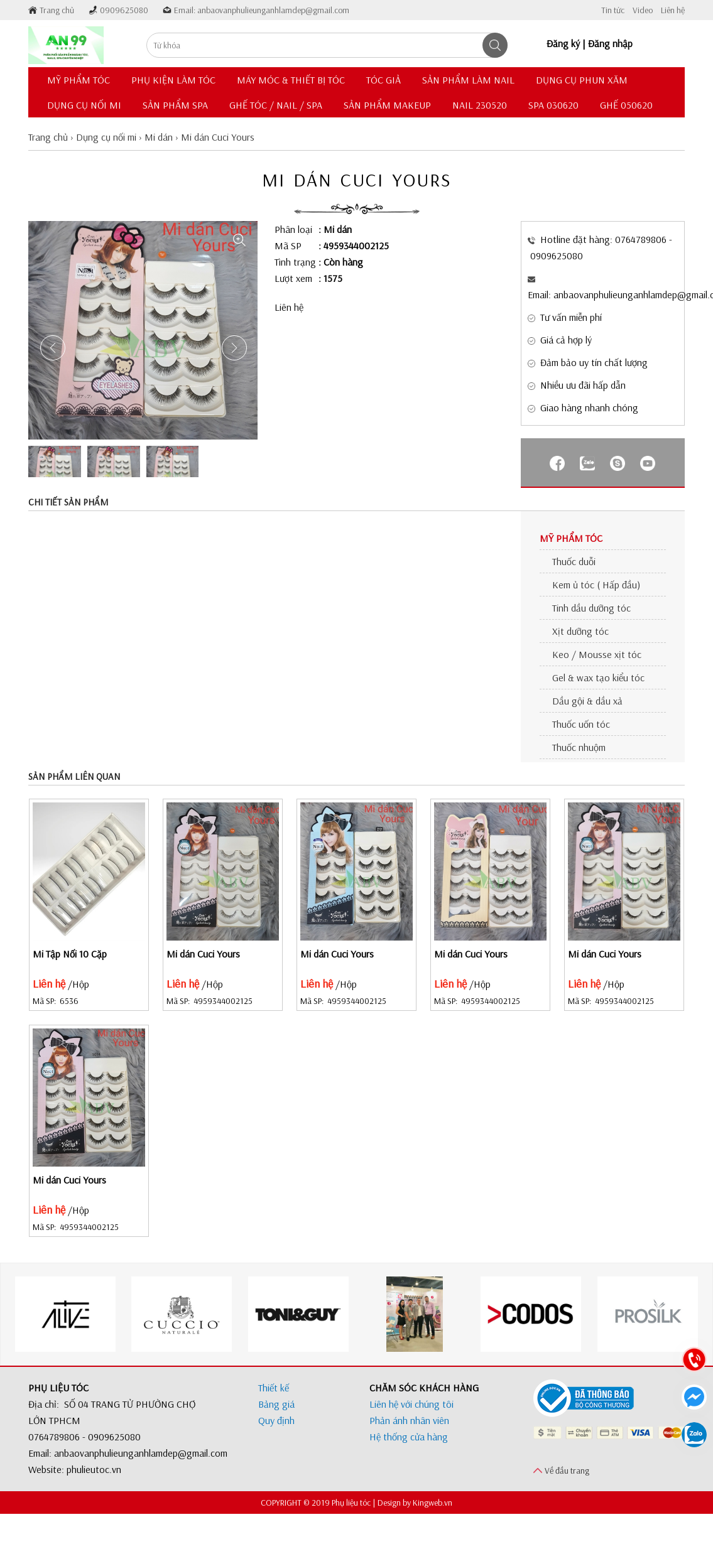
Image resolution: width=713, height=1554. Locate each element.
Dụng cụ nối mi (84, 105)
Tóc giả (383, 79)
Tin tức (612, 10)
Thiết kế (273, 1387)
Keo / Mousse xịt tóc (596, 654)
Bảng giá (276, 1404)
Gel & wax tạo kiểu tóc (598, 677)
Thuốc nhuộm (579, 747)
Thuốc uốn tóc (581, 724)
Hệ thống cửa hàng (408, 1436)
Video (643, 10)
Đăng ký (563, 43)
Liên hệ (673, 10)
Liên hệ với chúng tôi (411, 1404)
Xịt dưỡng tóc (580, 631)
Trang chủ (57, 10)
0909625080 (124, 10)
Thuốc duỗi (574, 561)
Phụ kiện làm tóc (173, 79)
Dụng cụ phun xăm (582, 79)
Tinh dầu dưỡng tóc (591, 608)
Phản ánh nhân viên (409, 1420)
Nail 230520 (479, 105)
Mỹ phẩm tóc (78, 79)
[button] (234, 347)
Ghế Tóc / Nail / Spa (275, 105)
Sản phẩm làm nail (468, 79)
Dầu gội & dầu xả (587, 700)
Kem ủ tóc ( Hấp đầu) (596, 584)
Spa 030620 (553, 105)
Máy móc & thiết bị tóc (291, 79)
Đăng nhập (610, 43)
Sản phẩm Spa (175, 105)
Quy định (276, 1420)
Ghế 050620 (626, 105)
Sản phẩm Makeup (387, 105)
